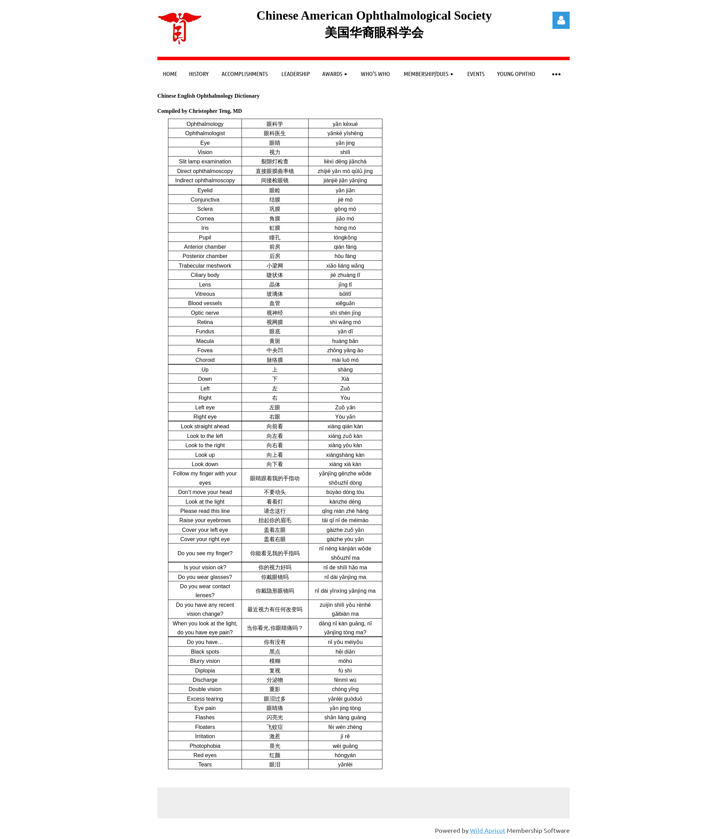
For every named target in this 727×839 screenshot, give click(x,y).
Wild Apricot (487, 830)
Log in (561, 20)
